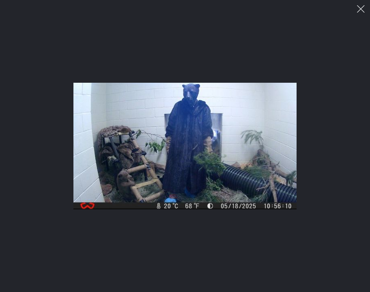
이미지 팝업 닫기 (361, 9)
